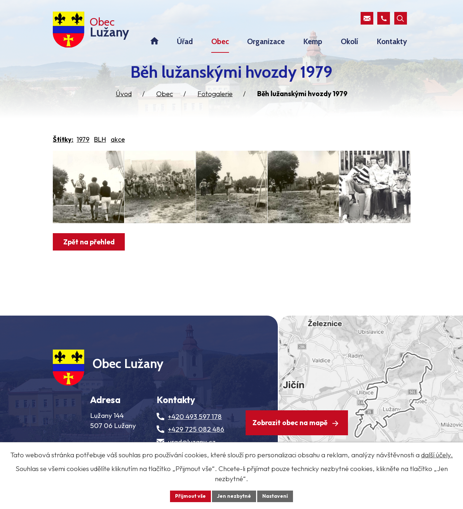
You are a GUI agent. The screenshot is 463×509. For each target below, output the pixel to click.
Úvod (124, 93)
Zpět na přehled (89, 242)
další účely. (437, 454)
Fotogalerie (215, 93)
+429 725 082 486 (196, 429)
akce (118, 139)
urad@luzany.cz (192, 441)
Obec (164, 93)
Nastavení (275, 496)
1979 (83, 139)
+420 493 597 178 (195, 416)
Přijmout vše (190, 496)
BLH (100, 139)
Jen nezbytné (234, 496)
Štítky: (63, 139)
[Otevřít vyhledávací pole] (400, 18)
